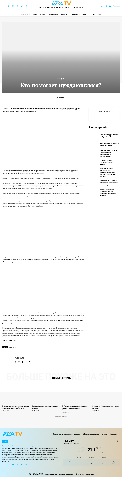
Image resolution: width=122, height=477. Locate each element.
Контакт (113, 434)
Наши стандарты (91, 434)
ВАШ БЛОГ (12, 347)
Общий (61, 79)
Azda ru (19, 357)
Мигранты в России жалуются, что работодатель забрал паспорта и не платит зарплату (107, 172)
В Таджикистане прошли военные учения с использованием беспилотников (108, 153)
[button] (104, 6)
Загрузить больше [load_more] (61, 416)
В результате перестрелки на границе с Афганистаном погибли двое (109, 136)
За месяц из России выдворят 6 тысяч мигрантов (106, 162)
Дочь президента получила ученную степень (109, 144)
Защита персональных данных (66, 434)
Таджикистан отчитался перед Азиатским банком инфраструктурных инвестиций (109, 183)
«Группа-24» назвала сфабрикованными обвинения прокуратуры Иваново (108, 192)
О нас (104, 434)
